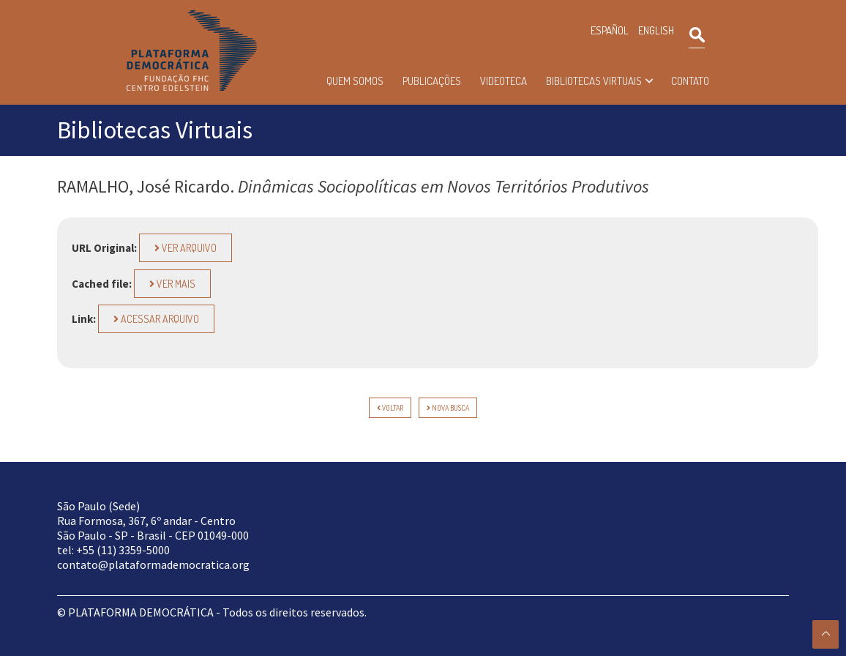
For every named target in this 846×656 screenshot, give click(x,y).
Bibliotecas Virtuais (594, 81)
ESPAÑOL (610, 30)
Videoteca (503, 81)
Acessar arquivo (156, 319)
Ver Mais (172, 283)
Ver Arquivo (185, 248)
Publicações (432, 81)
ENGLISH (656, 30)
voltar (390, 407)
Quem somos (354, 81)
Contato (690, 81)
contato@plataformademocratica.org (153, 564)
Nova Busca (448, 407)
